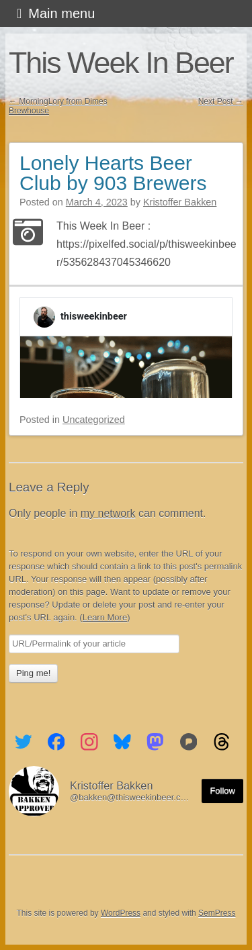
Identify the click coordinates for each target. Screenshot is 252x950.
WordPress (120, 913)
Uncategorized (93, 419)
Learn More (105, 617)
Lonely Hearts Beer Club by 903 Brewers (112, 173)
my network (108, 513)
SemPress (216, 913)
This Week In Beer (121, 62)
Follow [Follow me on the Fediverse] (222, 791)
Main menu (61, 13)
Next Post (220, 101)
